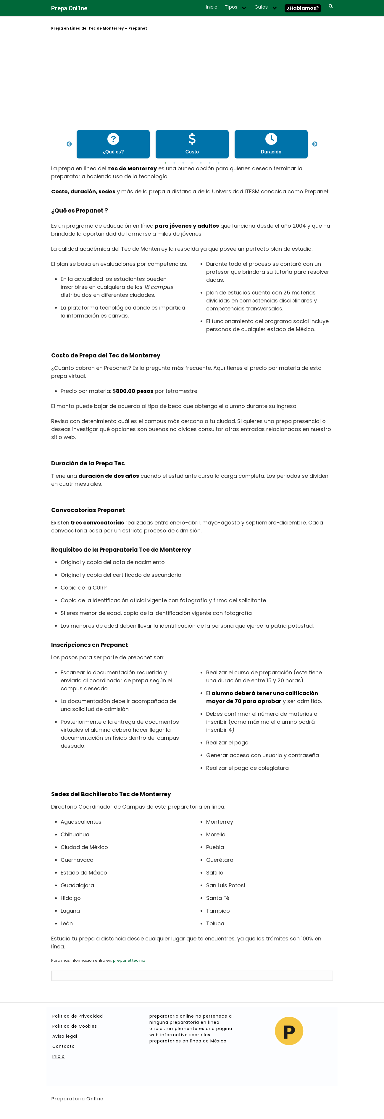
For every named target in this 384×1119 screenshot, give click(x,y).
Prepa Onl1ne (69, 8)
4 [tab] (192, 163)
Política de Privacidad (77, 1016)
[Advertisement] (192, 81)
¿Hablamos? (303, 8)
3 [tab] (183, 163)
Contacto (63, 1046)
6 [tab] (210, 163)
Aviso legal (64, 1036)
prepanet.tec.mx (129, 960)
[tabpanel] (113, 144)
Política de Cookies (74, 1026)
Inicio (211, 7)
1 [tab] (165, 163)
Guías (261, 7)
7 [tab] (219, 163)
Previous (69, 144)
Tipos (231, 7)
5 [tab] (201, 163)
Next (315, 144)
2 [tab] (174, 163)
